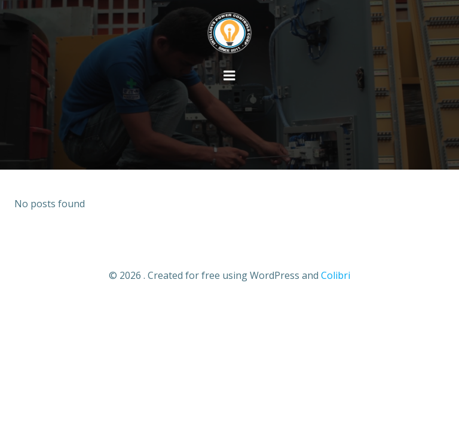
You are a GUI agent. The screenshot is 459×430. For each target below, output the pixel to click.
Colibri (335, 275)
